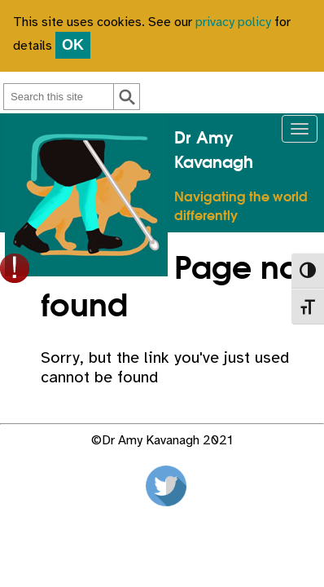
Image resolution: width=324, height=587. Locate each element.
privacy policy (233, 22)
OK (73, 45)
